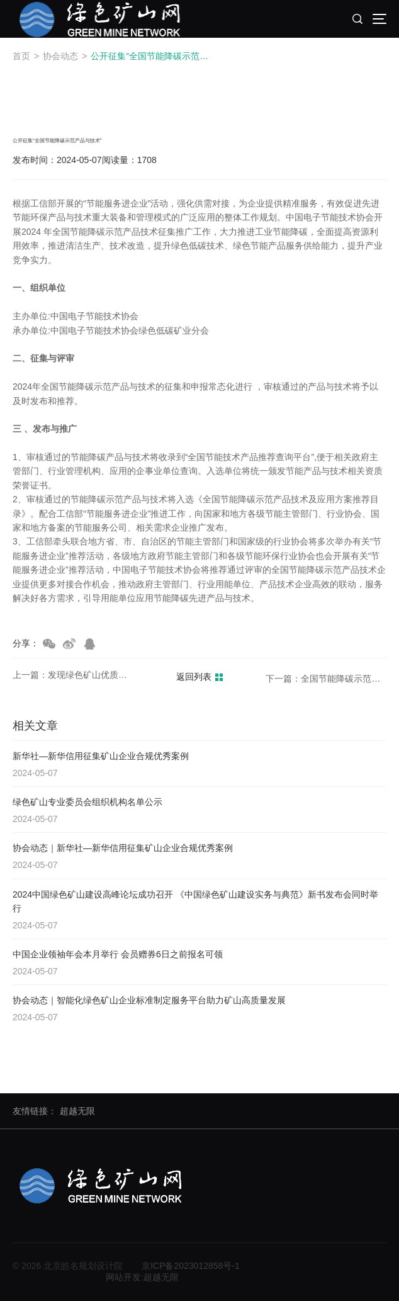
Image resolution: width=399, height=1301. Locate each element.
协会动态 (60, 56)
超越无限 (77, 1111)
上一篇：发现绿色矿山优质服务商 (73, 675)
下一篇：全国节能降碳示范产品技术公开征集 (326, 680)
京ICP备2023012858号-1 (191, 1266)
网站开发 (123, 1277)
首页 (21, 56)
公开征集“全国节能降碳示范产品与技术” (153, 56)
